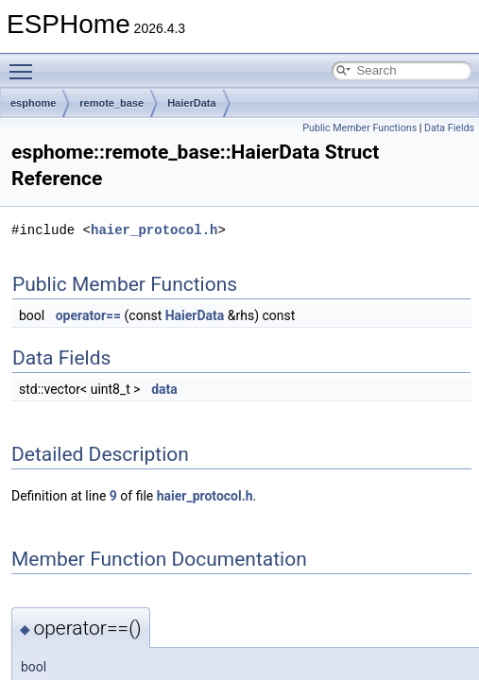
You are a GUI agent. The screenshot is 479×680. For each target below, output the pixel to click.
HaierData (191, 103)
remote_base (111, 103)
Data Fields (449, 128)
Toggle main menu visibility (25, 63)
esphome (33, 103)
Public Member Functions (359, 128)
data (164, 389)
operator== (88, 315)
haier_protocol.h (154, 230)
